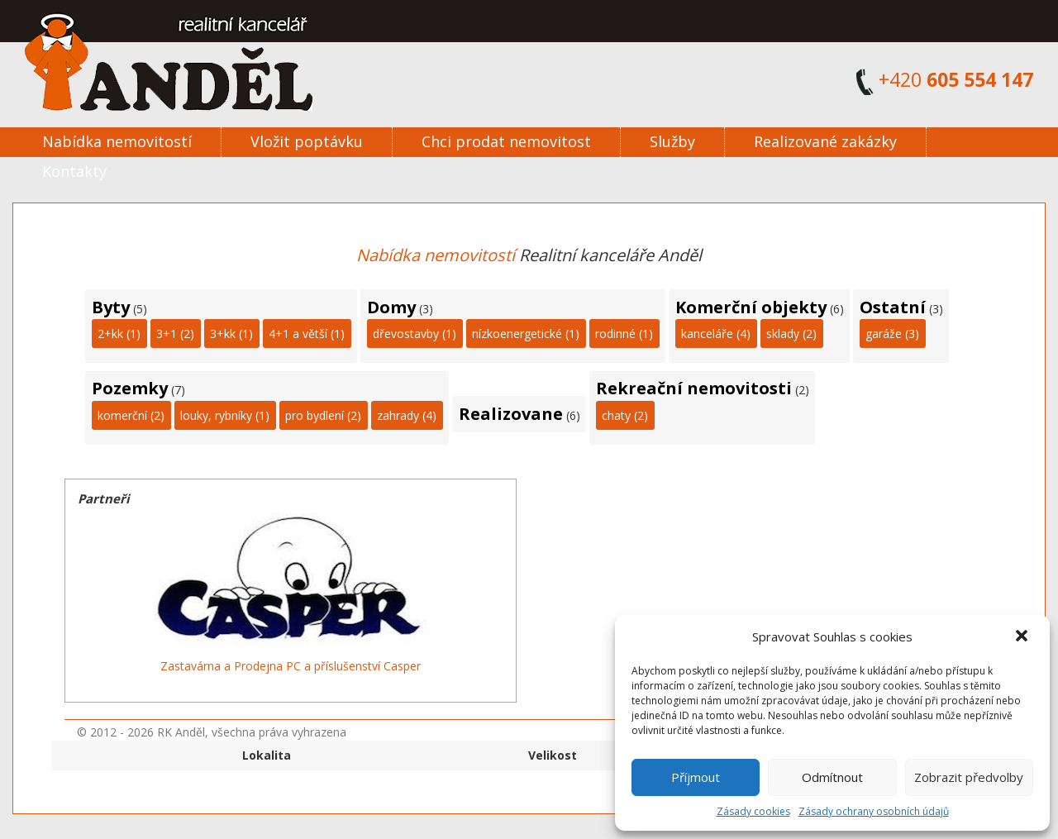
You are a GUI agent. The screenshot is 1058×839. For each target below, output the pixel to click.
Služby (672, 141)
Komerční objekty (751, 307)
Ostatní (893, 307)
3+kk (223, 333)
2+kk (110, 333)
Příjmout (695, 777)
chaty (616, 415)
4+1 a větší (298, 333)
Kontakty (74, 171)
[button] (1023, 637)
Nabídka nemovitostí (117, 141)
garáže (883, 333)
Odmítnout (832, 777)
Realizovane (511, 414)
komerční (122, 415)
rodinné (615, 333)
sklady (782, 333)
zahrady (398, 415)
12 (335, 687)
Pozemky (130, 388)
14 (355, 687)
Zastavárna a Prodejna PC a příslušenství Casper (290, 666)
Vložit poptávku (306, 141)
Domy (391, 307)
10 (316, 687)
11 (326, 687)
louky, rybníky (216, 415)
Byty (111, 307)
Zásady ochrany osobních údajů (873, 811)
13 (345, 687)
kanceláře (707, 333)
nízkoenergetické (517, 333)
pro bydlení (314, 415)
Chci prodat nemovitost (506, 141)
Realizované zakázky (825, 141)
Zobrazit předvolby (968, 777)
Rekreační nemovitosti (694, 388)
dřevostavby (406, 333)
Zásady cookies (753, 811)
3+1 (166, 333)
